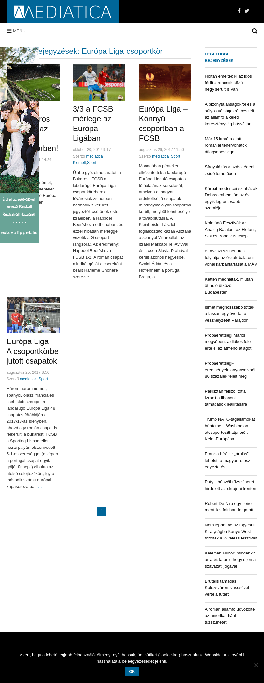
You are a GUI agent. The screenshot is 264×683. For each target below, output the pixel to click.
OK (132, 671)
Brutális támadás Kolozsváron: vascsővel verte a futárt (227, 588)
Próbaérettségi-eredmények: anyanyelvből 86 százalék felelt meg (230, 370)
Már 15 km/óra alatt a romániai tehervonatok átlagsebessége (226, 145)
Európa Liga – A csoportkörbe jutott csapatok (33, 351)
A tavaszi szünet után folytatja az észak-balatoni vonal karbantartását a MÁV (231, 257)
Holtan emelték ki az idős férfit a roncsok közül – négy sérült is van (228, 83)
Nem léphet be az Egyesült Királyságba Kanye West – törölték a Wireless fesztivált (231, 531)
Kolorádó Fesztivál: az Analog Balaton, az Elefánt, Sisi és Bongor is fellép (230, 229)
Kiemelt (79, 162)
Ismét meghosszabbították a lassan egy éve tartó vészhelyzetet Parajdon (229, 314)
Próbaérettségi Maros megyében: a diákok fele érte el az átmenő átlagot (228, 342)
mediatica (94, 156)
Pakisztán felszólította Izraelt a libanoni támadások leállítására (226, 398)
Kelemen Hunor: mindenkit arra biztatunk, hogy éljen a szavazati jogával (230, 560)
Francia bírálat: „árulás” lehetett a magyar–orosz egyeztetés (227, 460)
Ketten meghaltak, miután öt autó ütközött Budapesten (229, 286)
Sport (91, 162)
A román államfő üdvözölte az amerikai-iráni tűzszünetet (230, 616)
